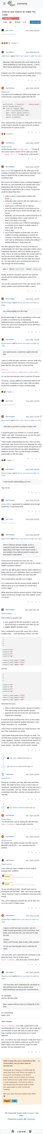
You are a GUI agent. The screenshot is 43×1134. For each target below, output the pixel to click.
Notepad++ (31, 1113)
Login (14, 1101)
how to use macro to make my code (28, 56)
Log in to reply (35, 22)
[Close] (39, 1061)
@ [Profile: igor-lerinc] (5, 56)
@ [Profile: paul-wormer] (6, 147)
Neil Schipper (10, 167)
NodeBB (20, 1119)
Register (7, 1101)
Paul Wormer (10, 88)
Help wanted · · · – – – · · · (11, 18)
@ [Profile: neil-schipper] (6, 303)
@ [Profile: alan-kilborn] (6, 504)
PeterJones (13, 766)
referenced (22, 808)
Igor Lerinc (9, 30)
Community (22, 4)
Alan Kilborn (10, 52)
